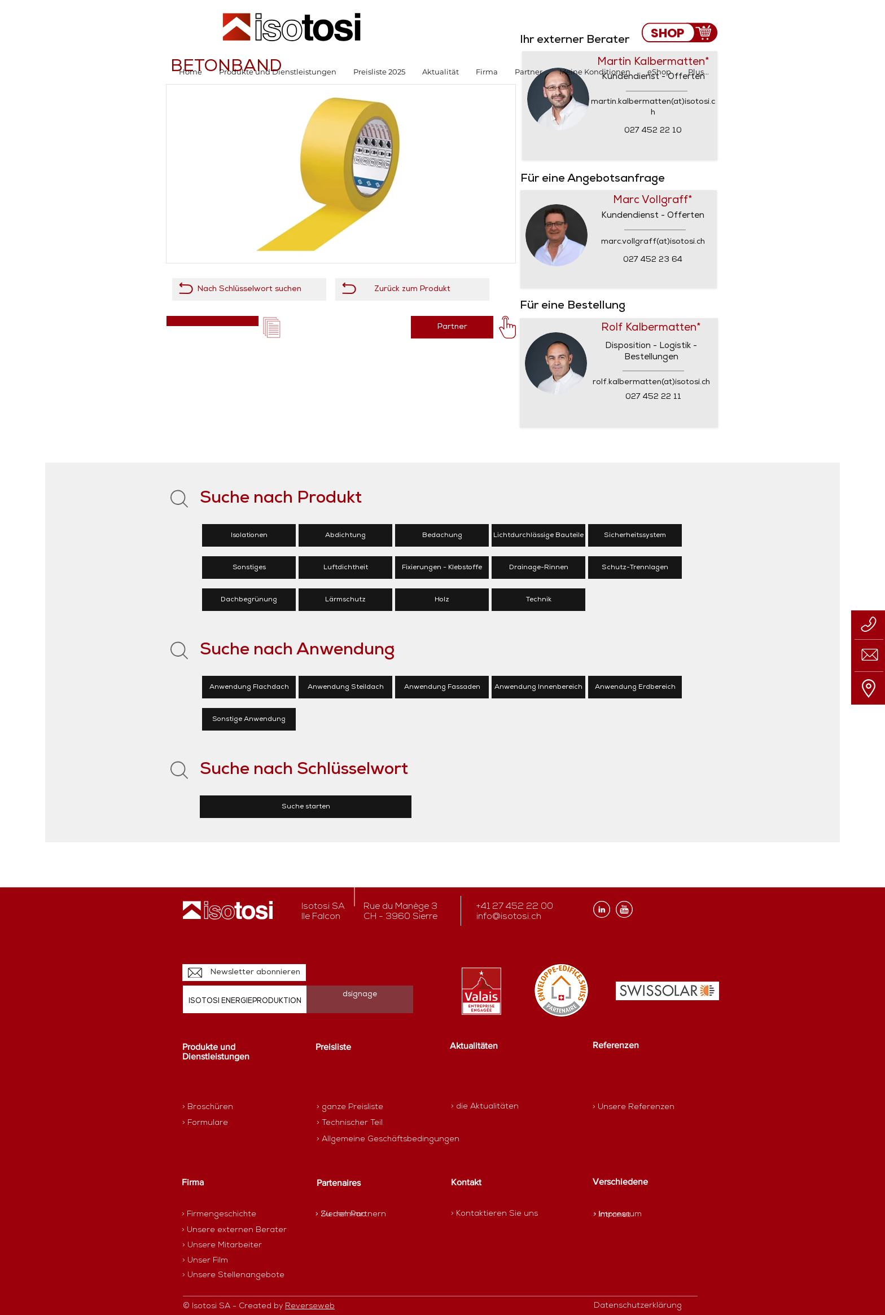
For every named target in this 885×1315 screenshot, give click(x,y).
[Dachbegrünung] (249, 599)
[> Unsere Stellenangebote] (233, 1275)
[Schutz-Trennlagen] (635, 567)
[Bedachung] (442, 535)
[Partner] (452, 327)
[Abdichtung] (345, 535)
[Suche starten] (305, 806)
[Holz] (442, 599)
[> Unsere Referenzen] (633, 1107)
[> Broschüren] (226, 1107)
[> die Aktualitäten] (485, 1106)
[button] (278, 72)
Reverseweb (310, 1306)
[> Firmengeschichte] (226, 1215)
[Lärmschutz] (345, 599)
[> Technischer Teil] (356, 1123)
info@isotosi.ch (508, 916)
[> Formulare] (231, 1123)
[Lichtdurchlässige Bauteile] (538, 535)
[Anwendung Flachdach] (249, 687)
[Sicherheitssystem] (635, 535)
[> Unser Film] (205, 1261)
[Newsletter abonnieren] (244, 972)
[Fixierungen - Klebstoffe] (442, 567)
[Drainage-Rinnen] (538, 567)
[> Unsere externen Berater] (234, 1230)
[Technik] (538, 599)
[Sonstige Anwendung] (249, 719)
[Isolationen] (249, 535)
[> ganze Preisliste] (356, 1107)
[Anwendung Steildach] (345, 687)
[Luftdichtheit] (345, 567)
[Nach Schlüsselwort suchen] (249, 289)
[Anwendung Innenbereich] (538, 687)
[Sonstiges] (249, 567)
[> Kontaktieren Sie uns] (494, 1214)
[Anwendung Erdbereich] (635, 687)
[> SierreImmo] (355, 1215)
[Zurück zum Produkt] (412, 289)
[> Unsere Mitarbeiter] (222, 1246)
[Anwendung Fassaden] (442, 687)
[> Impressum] (618, 1214)
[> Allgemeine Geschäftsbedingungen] (388, 1139)
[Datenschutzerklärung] (644, 1306)
